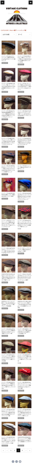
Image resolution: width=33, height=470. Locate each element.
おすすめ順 (6, 34)
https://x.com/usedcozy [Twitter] (16, 461)
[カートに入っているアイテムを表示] (30, 2)
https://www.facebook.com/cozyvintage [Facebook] (13, 461)
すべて (20, 34)
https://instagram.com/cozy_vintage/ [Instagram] (20, 461)
